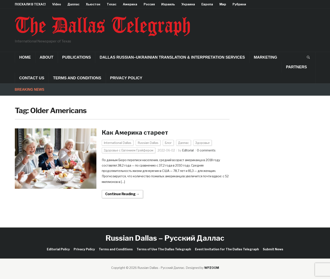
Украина (188, 4)
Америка (130, 4)
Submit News (273, 249)
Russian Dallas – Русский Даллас (165, 238)
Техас (111, 4)
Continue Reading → (122, 194)
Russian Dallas (148, 143)
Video (56, 4)
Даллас (73, 4)
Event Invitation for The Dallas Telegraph (227, 249)
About (46, 57)
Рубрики (239, 4)
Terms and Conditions (77, 78)
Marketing (265, 57)
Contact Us (31, 78)
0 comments (206, 150)
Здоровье (202, 143)
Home (25, 57)
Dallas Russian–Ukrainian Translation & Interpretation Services (172, 57)
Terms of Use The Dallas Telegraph (164, 249)
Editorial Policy (58, 249)
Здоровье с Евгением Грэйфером (128, 150)
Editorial (188, 150)
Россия (149, 4)
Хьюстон (93, 4)
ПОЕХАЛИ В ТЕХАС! (30, 4)
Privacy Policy (126, 78)
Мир (222, 4)
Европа (207, 4)
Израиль (168, 4)
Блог (168, 143)
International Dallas (117, 143)
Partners (296, 67)
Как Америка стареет (135, 132)
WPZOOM (211, 268)
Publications (76, 57)
